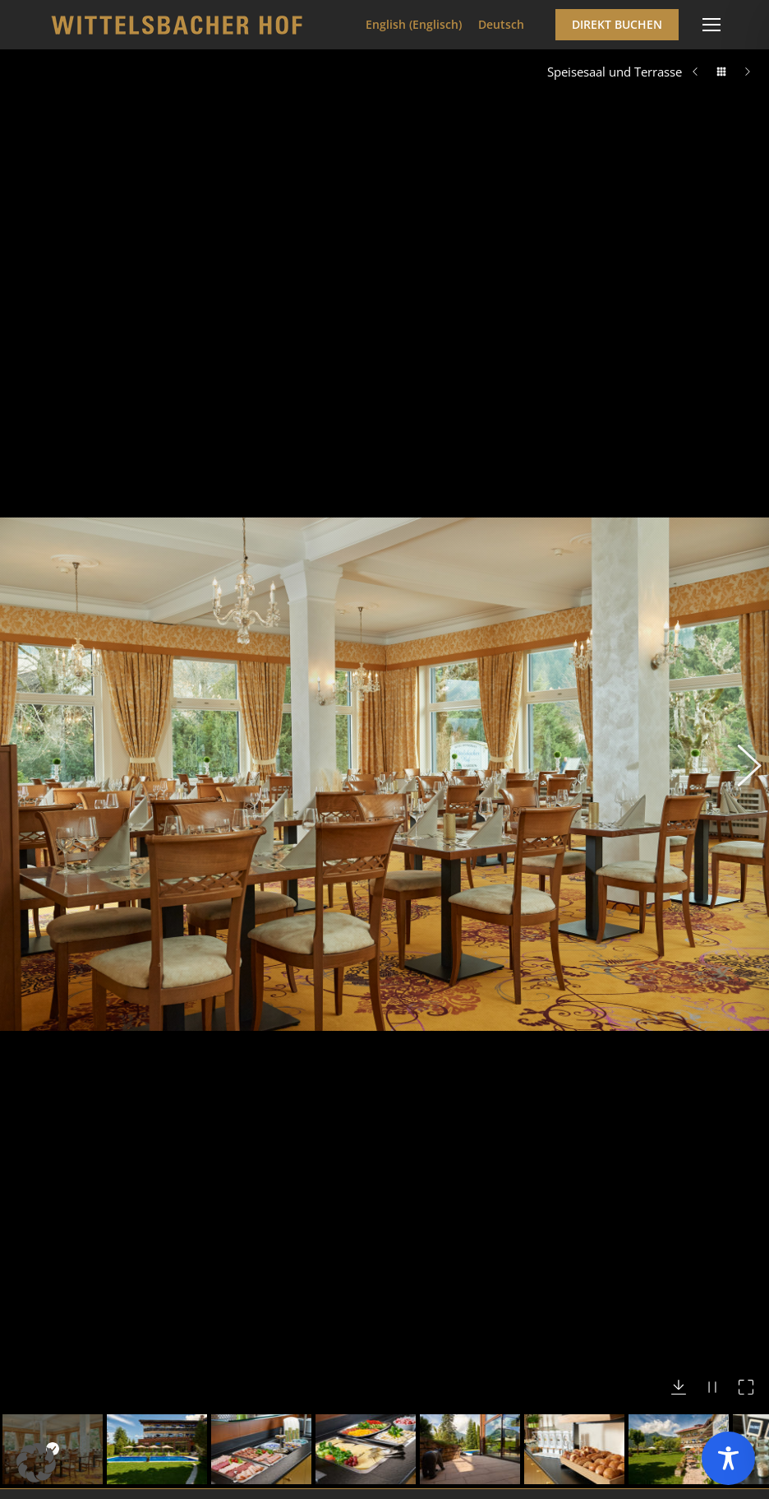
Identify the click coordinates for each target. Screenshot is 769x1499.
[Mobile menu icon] (711, 24)
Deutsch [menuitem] (501, 24)
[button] (740, 493)
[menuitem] (413, 24)
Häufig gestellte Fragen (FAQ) (141, 1428)
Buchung (85, 1486)
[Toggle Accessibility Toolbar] (728, 1458)
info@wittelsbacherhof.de (154, 1261)
